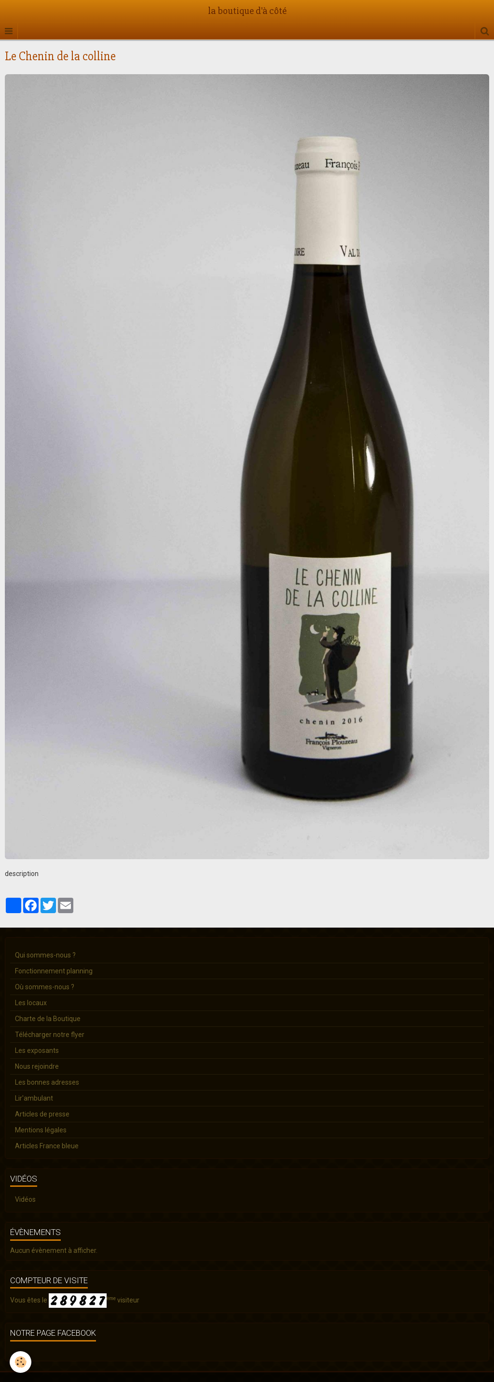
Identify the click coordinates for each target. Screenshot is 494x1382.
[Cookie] (20, 1362)
